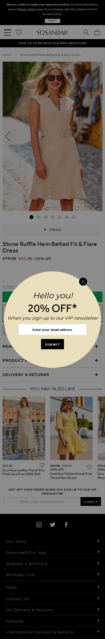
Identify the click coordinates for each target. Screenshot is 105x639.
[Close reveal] (83, 282)
